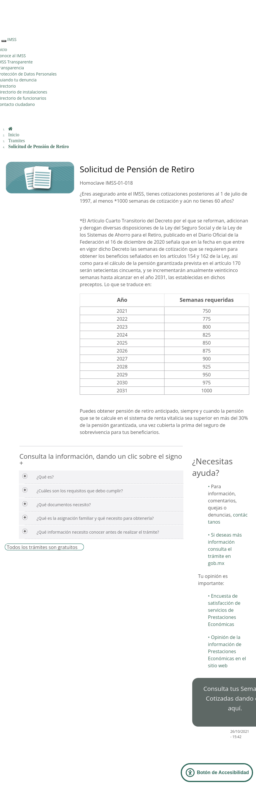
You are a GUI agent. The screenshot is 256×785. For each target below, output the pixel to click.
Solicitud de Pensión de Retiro (38, 146)
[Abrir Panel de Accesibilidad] (217, 772)
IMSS (12, 39)
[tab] (101, 477)
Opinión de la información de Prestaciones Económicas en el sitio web (227, 651)
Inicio (13, 134)
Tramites (16, 140)
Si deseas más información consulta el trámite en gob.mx (225, 549)
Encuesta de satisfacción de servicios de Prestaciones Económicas (224, 610)
